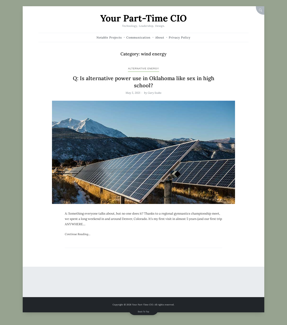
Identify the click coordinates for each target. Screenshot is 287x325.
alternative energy (143, 68)
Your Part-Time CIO (143, 18)
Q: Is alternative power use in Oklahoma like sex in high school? (143, 81)
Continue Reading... (78, 234)
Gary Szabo (155, 92)
